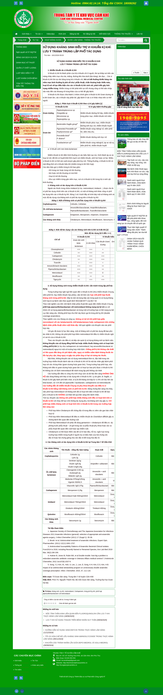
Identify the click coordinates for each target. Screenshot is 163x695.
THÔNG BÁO (21, 47)
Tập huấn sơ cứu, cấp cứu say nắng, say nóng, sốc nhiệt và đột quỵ (137, 162)
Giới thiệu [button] (26, 34)
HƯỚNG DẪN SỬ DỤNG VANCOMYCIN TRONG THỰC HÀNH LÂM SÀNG (75, 630)
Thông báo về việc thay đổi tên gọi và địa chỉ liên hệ (137, 140)
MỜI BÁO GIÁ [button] (104, 34)
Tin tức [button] (39, 34)
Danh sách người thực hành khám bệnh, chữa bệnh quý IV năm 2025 (136, 191)
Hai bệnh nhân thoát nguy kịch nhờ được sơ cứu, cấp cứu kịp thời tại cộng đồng (138, 171)
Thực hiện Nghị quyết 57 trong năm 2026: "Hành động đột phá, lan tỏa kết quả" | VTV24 (132, 231)
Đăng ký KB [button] (74, 34)
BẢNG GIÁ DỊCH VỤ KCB (26, 57)
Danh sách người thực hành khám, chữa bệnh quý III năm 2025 (136, 182)
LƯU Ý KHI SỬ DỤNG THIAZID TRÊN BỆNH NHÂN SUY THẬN (71, 620)
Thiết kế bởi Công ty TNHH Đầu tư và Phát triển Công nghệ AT (82, 677)
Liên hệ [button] (139, 34)
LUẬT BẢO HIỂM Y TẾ (25, 73)
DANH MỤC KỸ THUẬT (25, 63)
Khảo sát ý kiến (37, 665)
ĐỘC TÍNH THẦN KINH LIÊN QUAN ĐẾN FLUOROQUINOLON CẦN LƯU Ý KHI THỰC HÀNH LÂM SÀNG (132, 153)
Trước (136, 73)
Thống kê (18, 665)
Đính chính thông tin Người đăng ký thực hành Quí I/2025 (137, 206)
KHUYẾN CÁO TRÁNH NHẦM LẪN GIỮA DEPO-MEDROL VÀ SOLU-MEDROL (76, 643)
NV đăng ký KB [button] (89, 34)
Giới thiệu (18, 661)
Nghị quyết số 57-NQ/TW (26, 52)
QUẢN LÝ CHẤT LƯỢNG (26, 68)
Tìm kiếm (18, 670)
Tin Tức (35, 661)
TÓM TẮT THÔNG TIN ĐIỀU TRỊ (25, 84)
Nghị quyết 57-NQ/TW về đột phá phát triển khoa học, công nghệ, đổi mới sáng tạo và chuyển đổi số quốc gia (132, 219)
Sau (145, 73)
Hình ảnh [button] (62, 34)
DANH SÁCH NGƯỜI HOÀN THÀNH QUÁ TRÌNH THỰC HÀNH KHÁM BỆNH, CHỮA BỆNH (135, 244)
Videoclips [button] (50, 34)
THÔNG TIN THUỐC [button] (123, 34)
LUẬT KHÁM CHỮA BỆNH (26, 78)
